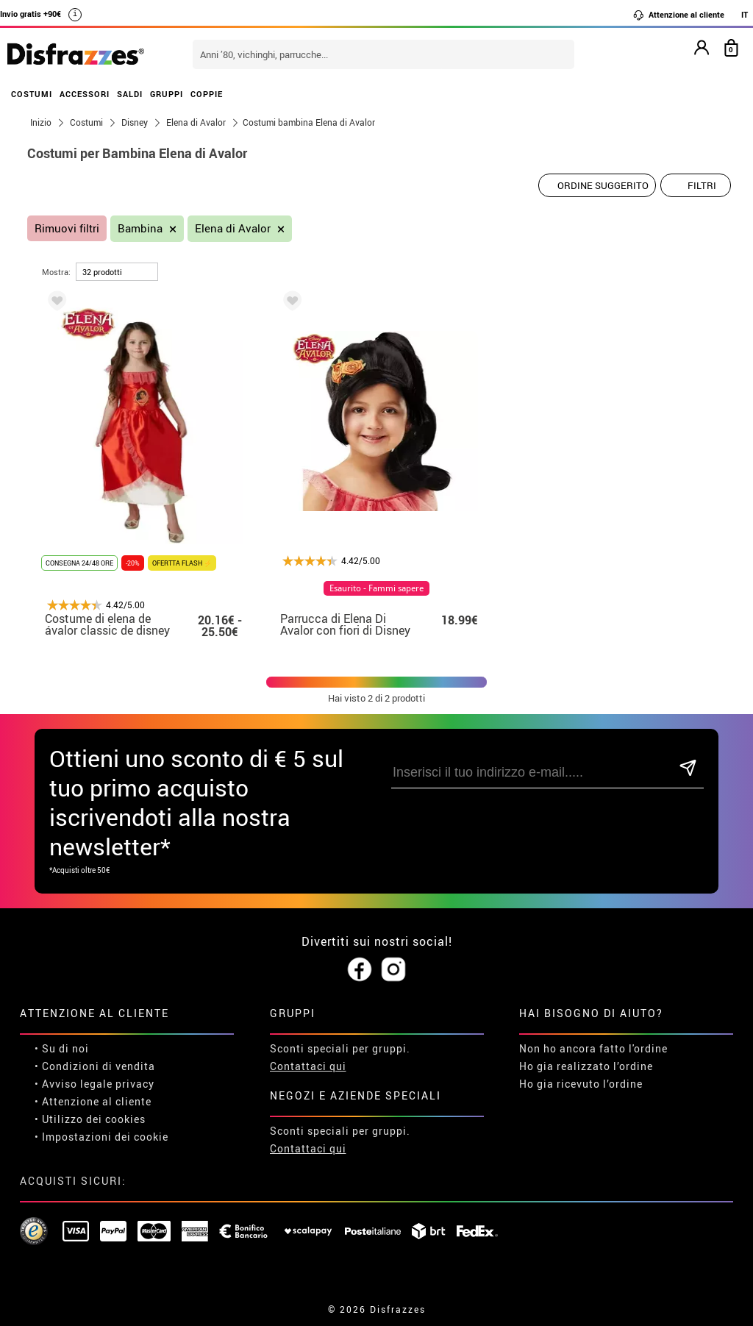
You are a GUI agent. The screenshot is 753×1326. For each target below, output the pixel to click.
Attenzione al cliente (678, 15)
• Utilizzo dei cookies (90, 1119)
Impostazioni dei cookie (105, 1137)
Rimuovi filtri (67, 228)
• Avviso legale (74, 1084)
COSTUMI (31, 93)
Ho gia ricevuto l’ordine (581, 1084)
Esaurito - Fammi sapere (376, 588)
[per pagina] (117, 272)
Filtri (702, 185)
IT (744, 14)
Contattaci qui (308, 1066)
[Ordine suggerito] (597, 185)
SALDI (130, 93)
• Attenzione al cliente (93, 1101)
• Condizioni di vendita (95, 1066)
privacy (134, 1084)
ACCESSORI (85, 93)
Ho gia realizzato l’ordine (586, 1066)
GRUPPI (166, 93)
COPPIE (206, 93)
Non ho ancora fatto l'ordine (593, 1048)
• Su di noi (62, 1048)
